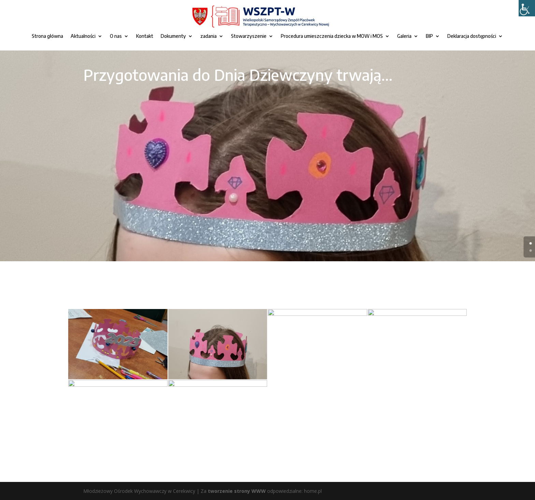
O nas (116, 36)
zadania (208, 36)
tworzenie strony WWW (237, 491)
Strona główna (47, 36)
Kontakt (144, 36)
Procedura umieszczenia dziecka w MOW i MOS (332, 36)
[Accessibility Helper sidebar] (527, 8)
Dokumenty (173, 36)
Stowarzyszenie (248, 36)
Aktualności (83, 36)
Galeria (404, 36)
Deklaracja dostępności (471, 36)
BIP (429, 36)
